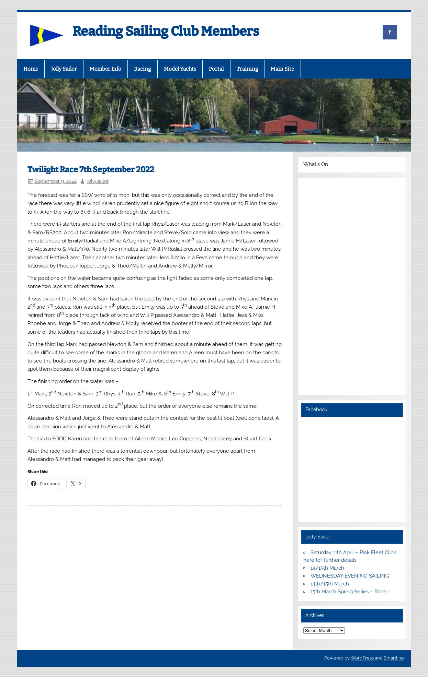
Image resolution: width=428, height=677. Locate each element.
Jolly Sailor (64, 69)
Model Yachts (180, 69)
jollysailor (98, 181)
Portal (216, 69)
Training (247, 69)
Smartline (394, 658)
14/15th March (327, 568)
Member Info (105, 69)
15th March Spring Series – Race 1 (350, 592)
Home (30, 69)
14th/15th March (330, 584)
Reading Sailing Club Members (165, 31)
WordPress (362, 658)
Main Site (282, 69)
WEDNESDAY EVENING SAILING (350, 576)
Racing (142, 69)
